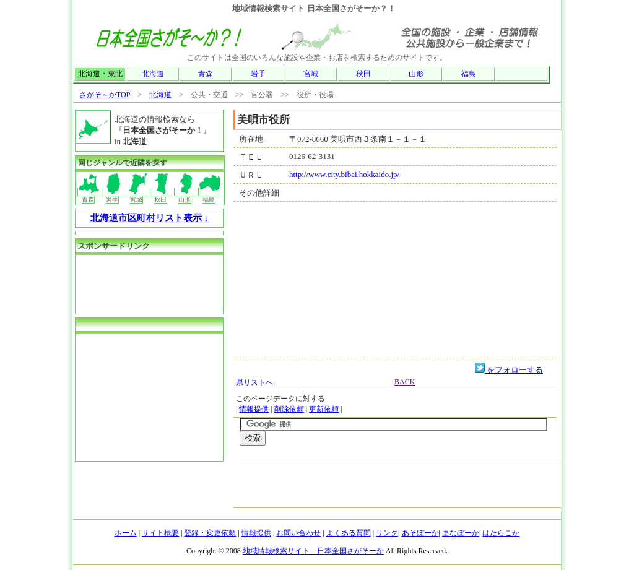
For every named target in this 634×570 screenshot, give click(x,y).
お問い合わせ (298, 533)
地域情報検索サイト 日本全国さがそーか (313, 550)
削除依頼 (289, 409)
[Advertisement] (384, 458)
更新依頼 (324, 409)
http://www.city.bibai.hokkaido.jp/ (344, 174)
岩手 (258, 73)
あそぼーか (420, 533)
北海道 (153, 73)
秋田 (363, 73)
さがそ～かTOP (104, 94)
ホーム (126, 533)
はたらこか (500, 533)
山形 (416, 73)
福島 (468, 73)
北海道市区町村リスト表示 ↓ (149, 218)
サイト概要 (160, 533)
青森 (205, 73)
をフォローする (509, 369)
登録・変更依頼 (210, 533)
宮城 (310, 73)
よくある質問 (348, 533)
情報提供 (254, 409)
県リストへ (254, 382)
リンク (387, 533)
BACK (404, 382)
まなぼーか (460, 533)
